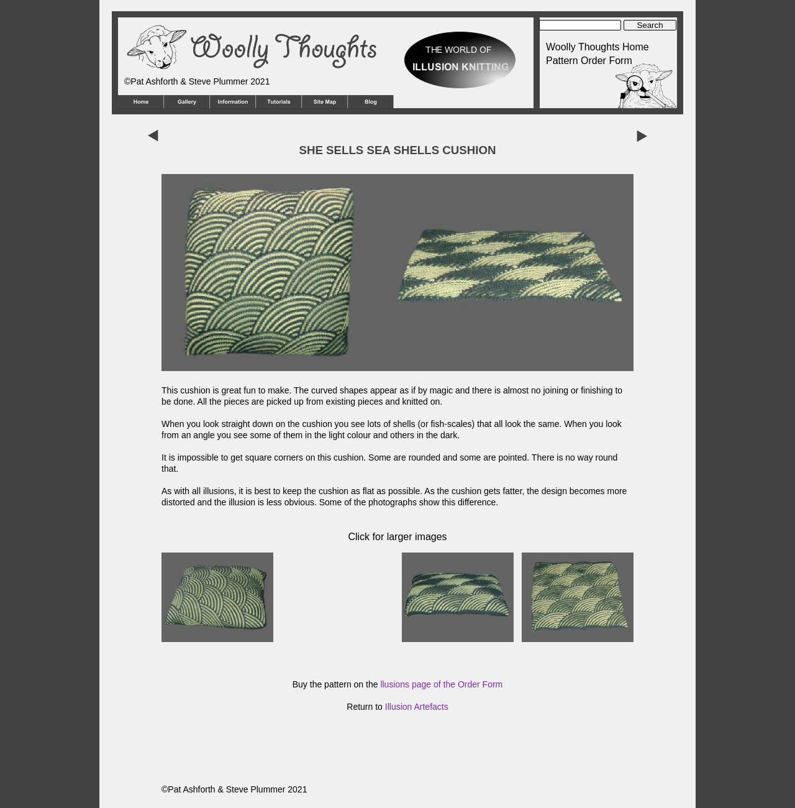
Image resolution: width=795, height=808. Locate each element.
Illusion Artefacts (416, 707)
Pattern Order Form (589, 60)
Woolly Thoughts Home (597, 47)
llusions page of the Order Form (441, 684)
